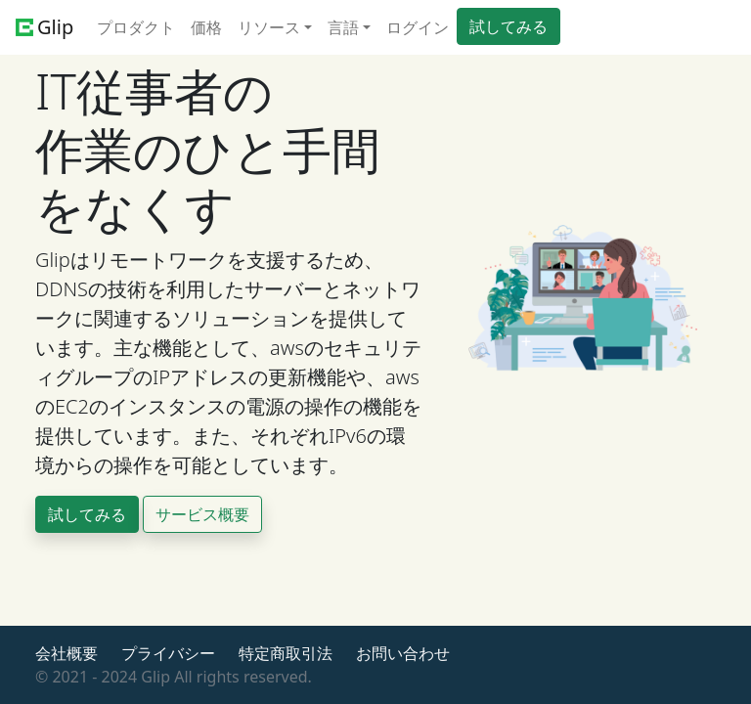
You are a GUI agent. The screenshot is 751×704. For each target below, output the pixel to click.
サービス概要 (202, 514)
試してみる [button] (508, 26)
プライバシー (168, 653)
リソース (269, 27)
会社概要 (66, 653)
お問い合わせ (403, 653)
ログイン (417, 27)
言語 (343, 27)
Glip (44, 27)
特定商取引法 (285, 653)
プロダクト (136, 27)
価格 (206, 27)
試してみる (87, 514)
